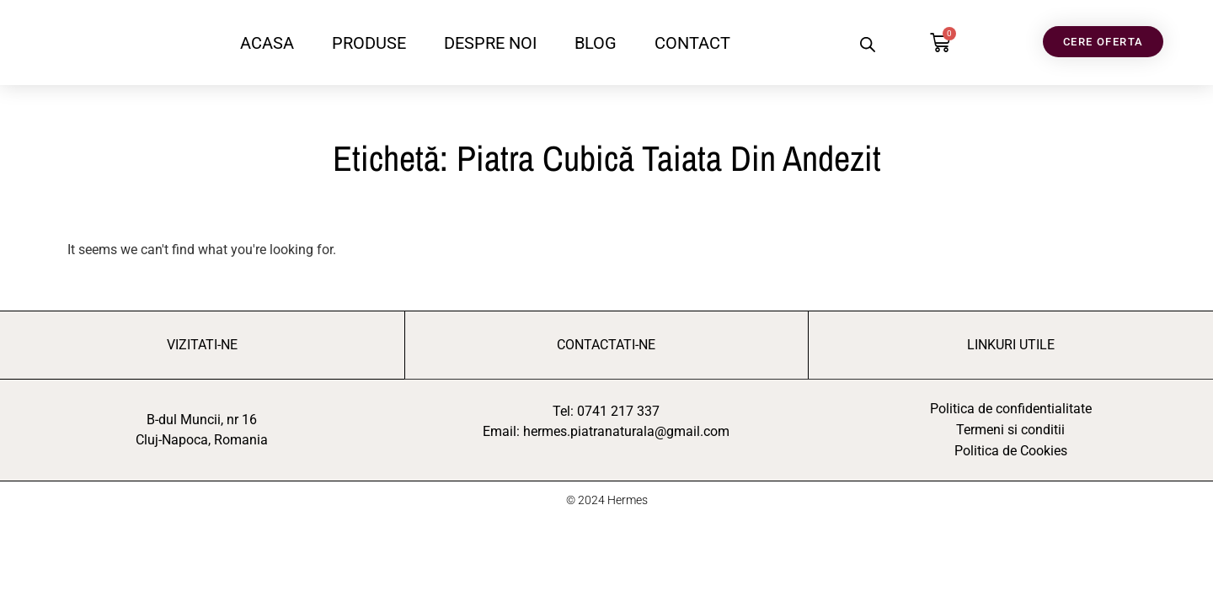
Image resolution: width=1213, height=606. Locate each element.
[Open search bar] (867, 44)
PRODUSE (369, 43)
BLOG (595, 43)
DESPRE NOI (490, 43)
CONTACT (692, 43)
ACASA (267, 43)
